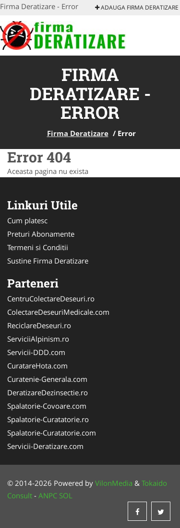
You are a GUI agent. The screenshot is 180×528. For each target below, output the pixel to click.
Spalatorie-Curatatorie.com (51, 432)
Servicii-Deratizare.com (45, 446)
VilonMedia (113, 483)
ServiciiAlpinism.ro (38, 338)
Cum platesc (27, 220)
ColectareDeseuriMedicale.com (58, 312)
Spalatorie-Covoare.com (46, 406)
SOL (65, 495)
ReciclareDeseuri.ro (39, 325)
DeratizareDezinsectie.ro (47, 392)
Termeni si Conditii (37, 247)
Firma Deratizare (77, 133)
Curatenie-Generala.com (47, 379)
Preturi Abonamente (40, 234)
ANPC (47, 495)
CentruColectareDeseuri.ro (51, 298)
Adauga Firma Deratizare (137, 7)
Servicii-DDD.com (36, 352)
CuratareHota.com (37, 365)
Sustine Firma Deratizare (47, 260)
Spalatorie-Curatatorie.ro (48, 419)
